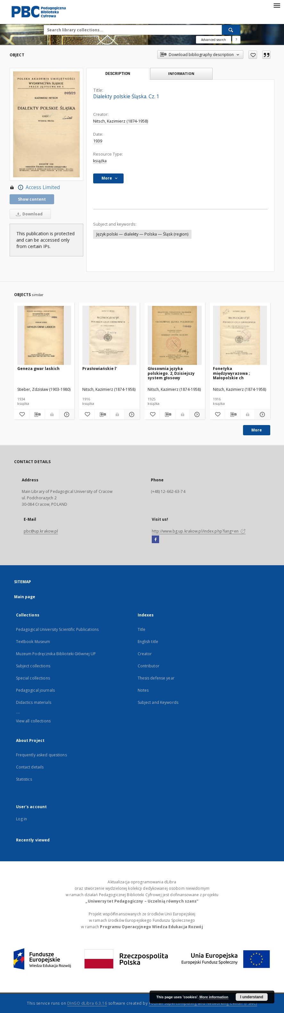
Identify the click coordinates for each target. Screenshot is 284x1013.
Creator (145, 653)
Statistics (24, 779)
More (256, 430)
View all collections (33, 721)
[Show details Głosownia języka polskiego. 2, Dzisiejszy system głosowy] (196, 414)
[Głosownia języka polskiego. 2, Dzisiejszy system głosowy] (174, 335)
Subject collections (33, 666)
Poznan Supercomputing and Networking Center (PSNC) (203, 1003)
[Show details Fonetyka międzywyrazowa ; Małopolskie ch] (261, 414)
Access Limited (35, 187)
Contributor (148, 666)
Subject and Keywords (158, 702)
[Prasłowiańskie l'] (109, 335)
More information (213, 997)
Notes (143, 690)
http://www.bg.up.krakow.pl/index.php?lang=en (199, 531)
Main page (25, 596)
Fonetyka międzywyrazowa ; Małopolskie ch (231, 373)
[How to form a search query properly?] (236, 40)
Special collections (33, 678)
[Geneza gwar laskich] (44, 335)
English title (148, 641)
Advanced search (213, 39)
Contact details (30, 767)
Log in (21, 819)
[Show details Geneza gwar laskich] (65, 414)
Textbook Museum (33, 641)
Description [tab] (117, 73)
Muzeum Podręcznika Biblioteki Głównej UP (56, 653)
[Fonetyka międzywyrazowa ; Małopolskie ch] (240, 335)
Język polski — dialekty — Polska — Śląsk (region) (142, 234)
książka (100, 161)
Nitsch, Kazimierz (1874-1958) (120, 121)
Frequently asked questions (41, 755)
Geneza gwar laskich (38, 368)
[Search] (231, 30)
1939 (97, 141)
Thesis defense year (156, 678)
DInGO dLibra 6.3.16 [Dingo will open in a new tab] (87, 1003)
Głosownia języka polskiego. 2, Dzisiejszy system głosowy (171, 373)
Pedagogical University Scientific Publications (57, 629)
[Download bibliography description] (37, 414)
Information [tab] (181, 73)
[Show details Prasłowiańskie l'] (131, 414)
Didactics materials (33, 702)
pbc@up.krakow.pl (41, 531)
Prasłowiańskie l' (99, 368)
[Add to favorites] (252, 55)
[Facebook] (155, 540)
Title (142, 629)
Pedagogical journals (35, 690)
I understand (251, 997)
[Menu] (276, 5)
